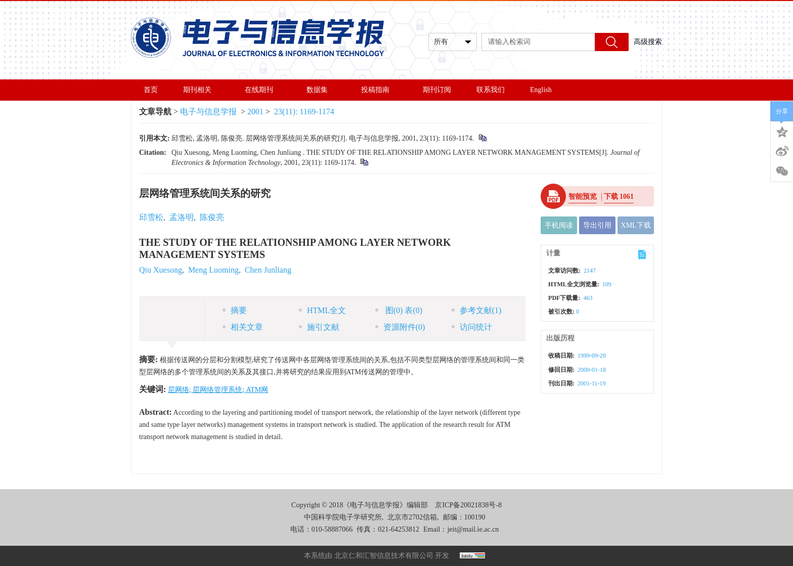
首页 (151, 90)
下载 (619, 196)
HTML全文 (322, 310)
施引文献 (319, 327)
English (541, 90)
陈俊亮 (212, 217)
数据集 (321, 90)
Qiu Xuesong (160, 270)
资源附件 (400, 327)
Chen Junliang (268, 270)
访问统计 (472, 327)
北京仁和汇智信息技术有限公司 (383, 555)
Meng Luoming (213, 270)
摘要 (235, 310)
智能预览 (582, 196)
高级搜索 (648, 42)
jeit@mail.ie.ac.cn (473, 529)
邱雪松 (151, 217)
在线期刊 (263, 90)
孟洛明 (181, 217)
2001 (255, 111)
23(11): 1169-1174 (304, 111)
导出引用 (597, 225)
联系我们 (490, 90)
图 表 (398, 310)
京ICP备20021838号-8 (468, 505)
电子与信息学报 (208, 111)
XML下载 (636, 225)
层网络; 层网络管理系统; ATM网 (218, 390)
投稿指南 (379, 90)
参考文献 (477, 310)
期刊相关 (201, 90)
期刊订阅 (437, 90)
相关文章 (243, 327)
